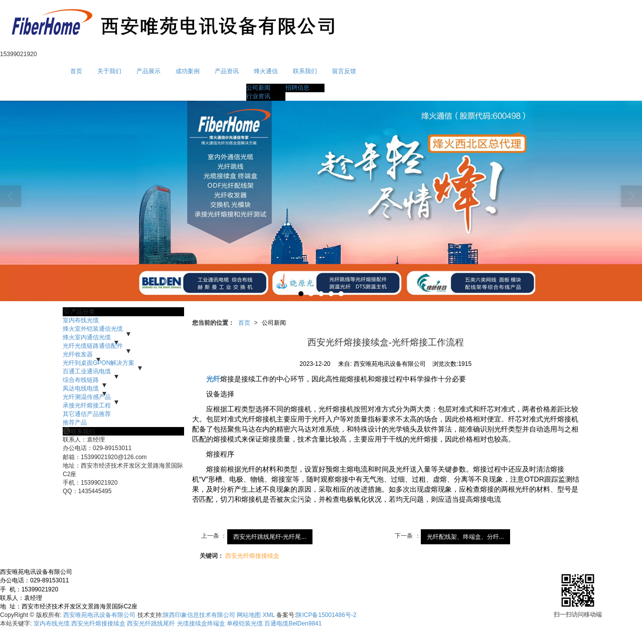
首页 (76, 71)
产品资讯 (227, 71)
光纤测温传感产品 (87, 396)
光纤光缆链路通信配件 (93, 345)
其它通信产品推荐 (87, 413)
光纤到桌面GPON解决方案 (98, 362)
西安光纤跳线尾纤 (151, 623)
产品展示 (148, 71)
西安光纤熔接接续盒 (252, 555)
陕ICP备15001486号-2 (326, 614)
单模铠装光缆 (245, 623)
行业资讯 (258, 96)
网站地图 (249, 614)
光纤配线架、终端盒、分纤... (465, 536)
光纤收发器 (78, 354)
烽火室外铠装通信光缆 (93, 328)
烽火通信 (266, 71)
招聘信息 (297, 87)
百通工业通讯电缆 (87, 371)
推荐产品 (75, 422)
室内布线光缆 (81, 320)
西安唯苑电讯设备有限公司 (99, 614)
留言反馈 (344, 71)
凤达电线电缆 (81, 388)
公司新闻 (258, 87)
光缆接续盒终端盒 (201, 623)
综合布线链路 (81, 379)
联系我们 (305, 71)
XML (269, 614)
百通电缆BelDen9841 (293, 623)
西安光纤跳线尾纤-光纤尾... (269, 536)
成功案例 (188, 71)
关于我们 (109, 71)
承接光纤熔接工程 (87, 405)
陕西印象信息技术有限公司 (199, 614)
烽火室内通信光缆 (87, 337)
